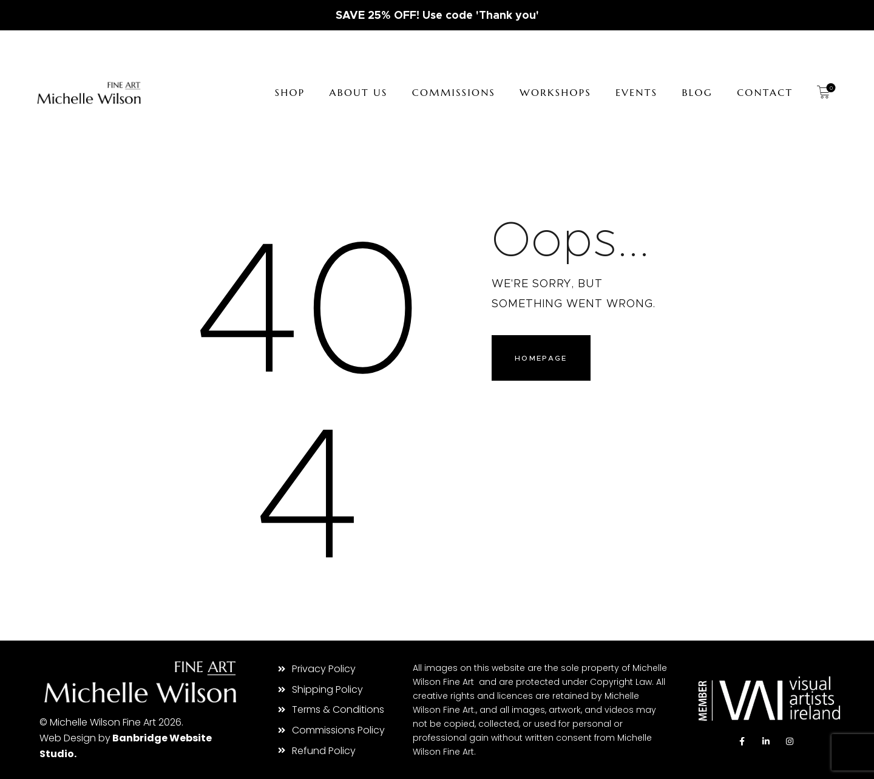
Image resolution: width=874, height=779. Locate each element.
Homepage (542, 359)
